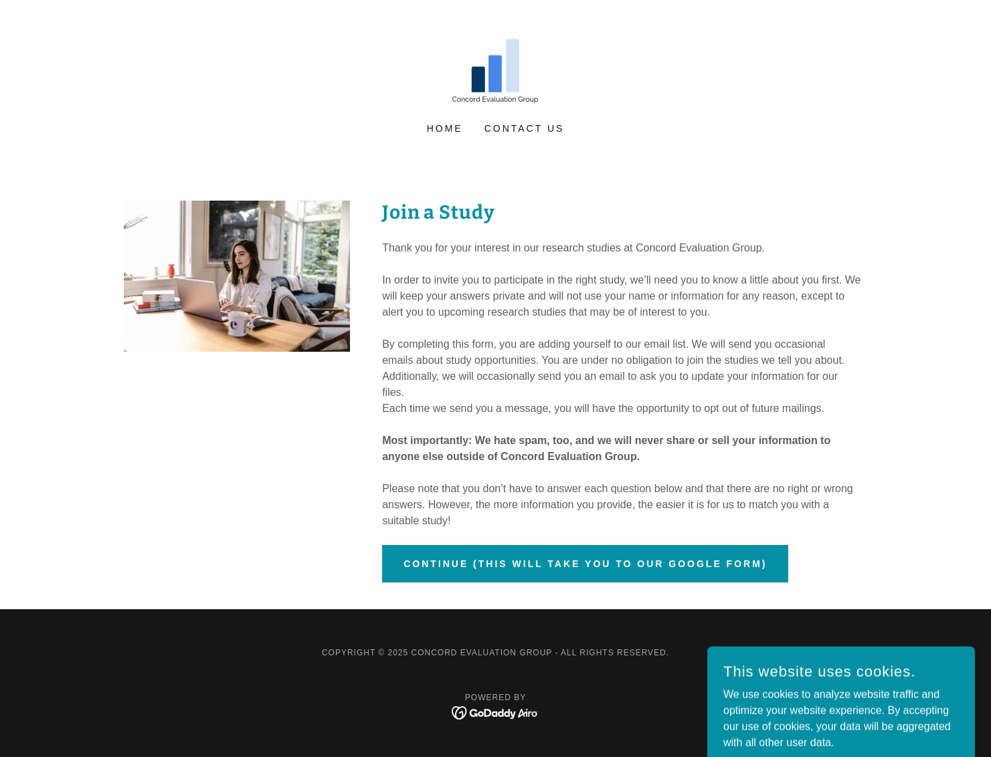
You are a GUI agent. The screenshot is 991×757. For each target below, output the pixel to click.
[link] (495, 70)
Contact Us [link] (524, 128)
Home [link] (445, 128)
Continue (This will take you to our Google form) (585, 563)
